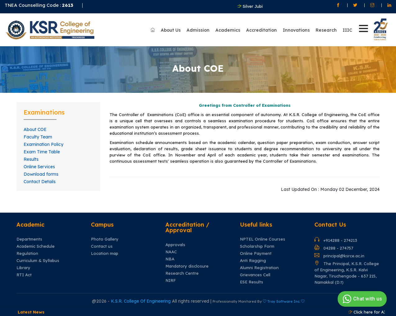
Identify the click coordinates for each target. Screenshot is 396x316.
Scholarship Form (257, 244)
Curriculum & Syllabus (37, 258)
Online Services (39, 164)
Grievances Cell (255, 272)
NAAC (171, 249)
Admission (198, 28)
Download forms (41, 171)
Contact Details (40, 179)
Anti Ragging (253, 258)
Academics (227, 28)
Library (23, 265)
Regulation (27, 251)
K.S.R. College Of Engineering (141, 298)
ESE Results (251, 279)
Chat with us (361, 299)
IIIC (347, 28)
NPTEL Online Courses (262, 236)
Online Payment (256, 251)
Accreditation (261, 28)
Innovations (296, 28)
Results (31, 156)
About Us (171, 28)
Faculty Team (38, 134)
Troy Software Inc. (283, 298)
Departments (29, 236)
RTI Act (24, 272)
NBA (169, 256)
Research (326, 28)
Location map (104, 251)
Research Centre (182, 271)
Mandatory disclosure (187, 263)
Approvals (175, 242)
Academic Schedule (35, 244)
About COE (35, 126)
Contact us (102, 244)
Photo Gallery (105, 236)
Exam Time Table (42, 149)
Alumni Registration (259, 265)
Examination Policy (43, 141)
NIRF (170, 278)
